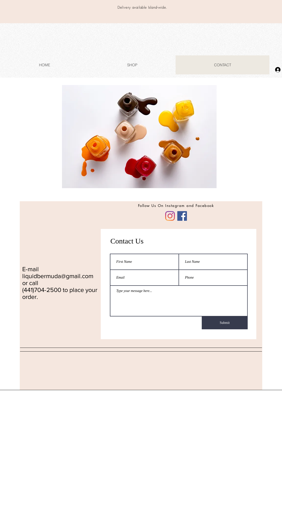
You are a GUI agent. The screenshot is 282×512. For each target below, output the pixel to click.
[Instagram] (170, 216)
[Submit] (225, 322)
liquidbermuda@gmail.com (57, 275)
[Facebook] (182, 216)
